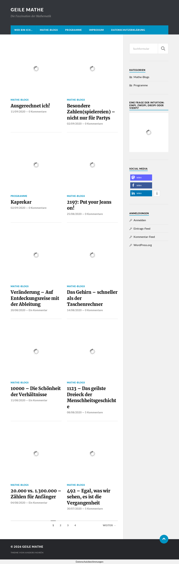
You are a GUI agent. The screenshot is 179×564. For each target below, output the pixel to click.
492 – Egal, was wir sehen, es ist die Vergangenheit (88, 497)
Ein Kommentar (38, 310)
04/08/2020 (18, 502)
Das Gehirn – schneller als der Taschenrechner (92, 298)
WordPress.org (143, 245)
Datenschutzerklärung (128, 30)
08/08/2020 (74, 412)
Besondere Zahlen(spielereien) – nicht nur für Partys (91, 112)
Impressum (96, 30)
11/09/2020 (18, 111)
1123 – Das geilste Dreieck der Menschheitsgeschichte (91, 397)
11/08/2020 (18, 400)
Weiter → (109, 525)
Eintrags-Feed (142, 228)
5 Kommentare (94, 412)
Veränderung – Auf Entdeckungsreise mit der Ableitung (35, 298)
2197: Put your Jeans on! (89, 205)
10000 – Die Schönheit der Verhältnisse (36, 391)
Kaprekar (21, 202)
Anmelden (140, 220)
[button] (141, 177)
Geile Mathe (27, 9)
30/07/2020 (74, 508)
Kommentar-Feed (144, 236)
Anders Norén (34, 552)
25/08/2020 (74, 213)
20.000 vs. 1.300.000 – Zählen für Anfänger (36, 494)
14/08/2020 (74, 310)
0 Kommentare (37, 111)
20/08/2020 (18, 310)
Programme (73, 30)
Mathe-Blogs (49, 30)
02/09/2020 (74, 123)
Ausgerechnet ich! (30, 106)
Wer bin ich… (23, 30)
